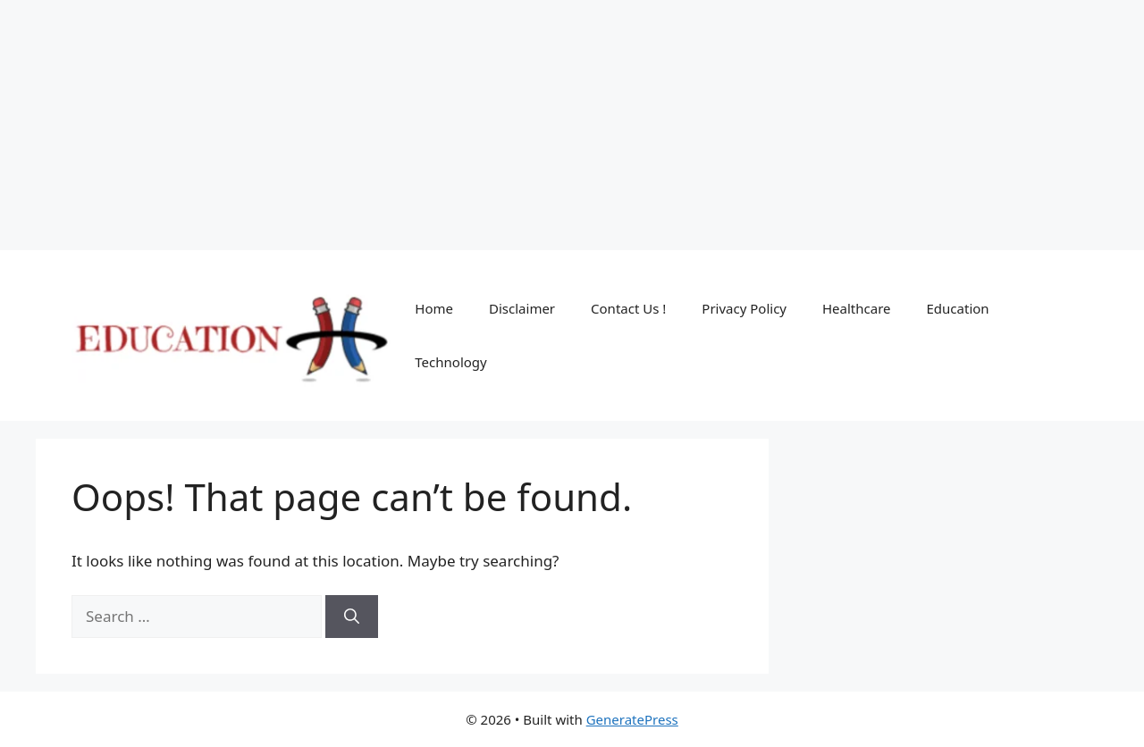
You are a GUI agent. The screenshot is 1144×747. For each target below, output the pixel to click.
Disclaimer (522, 308)
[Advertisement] (536, 125)
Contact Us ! (628, 308)
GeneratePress (632, 719)
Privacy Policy (744, 308)
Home (434, 308)
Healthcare (856, 308)
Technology (450, 362)
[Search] (351, 616)
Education (958, 308)
